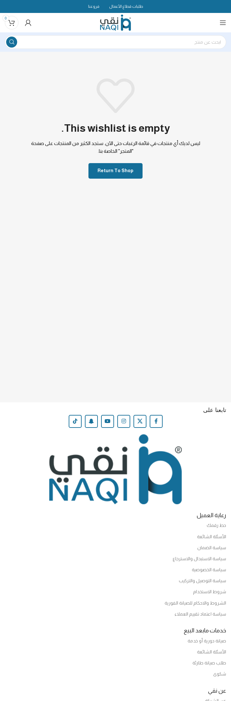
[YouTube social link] (107, 421)
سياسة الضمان (211, 547)
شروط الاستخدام (209, 591)
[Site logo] (115, 22)
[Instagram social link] (123, 421)
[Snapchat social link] (91, 421)
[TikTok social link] (75, 421)
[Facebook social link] (156, 421)
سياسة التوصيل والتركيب (202, 580)
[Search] (115, 42)
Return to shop (115, 170)
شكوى (219, 673)
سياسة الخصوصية (209, 569)
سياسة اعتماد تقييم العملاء (200, 614)
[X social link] (139, 421)
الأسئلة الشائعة (211, 536)
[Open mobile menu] (222, 22)
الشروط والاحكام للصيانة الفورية (195, 603)
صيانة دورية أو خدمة (207, 640)
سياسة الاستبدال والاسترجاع (199, 558)
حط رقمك (216, 525)
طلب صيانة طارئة (209, 662)
